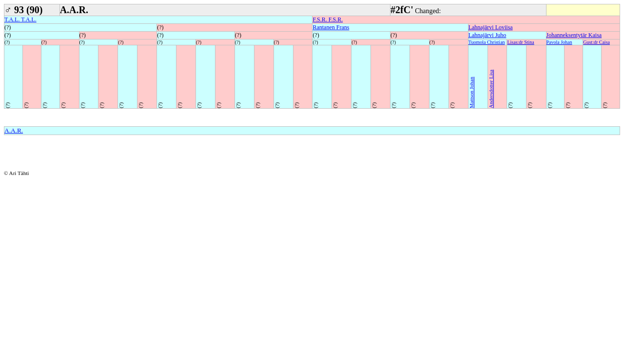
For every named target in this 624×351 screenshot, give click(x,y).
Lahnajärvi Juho (487, 35)
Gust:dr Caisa (596, 42)
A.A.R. (13, 130)
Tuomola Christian (486, 42)
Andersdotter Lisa (491, 89)
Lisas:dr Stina (520, 42)
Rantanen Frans (330, 27)
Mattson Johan (471, 92)
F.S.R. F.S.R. (327, 19)
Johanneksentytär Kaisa (574, 35)
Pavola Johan (559, 42)
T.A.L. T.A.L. (20, 19)
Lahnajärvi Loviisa (490, 27)
